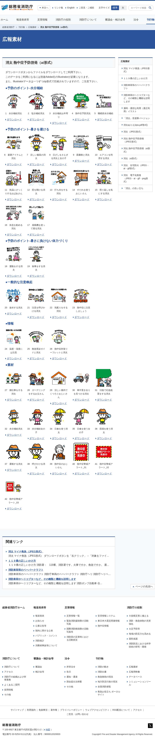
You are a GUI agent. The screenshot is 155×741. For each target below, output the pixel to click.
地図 (48, 729)
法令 (136, 19)
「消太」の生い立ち (133, 188)
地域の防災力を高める (140, 633)
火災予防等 (134, 628)
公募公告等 (40, 626)
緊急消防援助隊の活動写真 (77, 622)
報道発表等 (22, 19)
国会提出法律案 (74, 681)
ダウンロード (14, 119)
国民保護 (133, 638)
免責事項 (43, 710)
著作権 (54, 710)
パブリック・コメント (46, 635)
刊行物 (150, 19)
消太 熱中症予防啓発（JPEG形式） (134, 140)
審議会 (38, 666)
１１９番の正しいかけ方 (136, 78)
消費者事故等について (46, 645)
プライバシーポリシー (71, 710)
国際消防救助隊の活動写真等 (77, 630)
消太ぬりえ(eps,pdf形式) (135, 125)
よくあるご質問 (12, 684)
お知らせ (39, 621)
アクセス (8, 671)
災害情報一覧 (73, 616)
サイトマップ (17, 710)
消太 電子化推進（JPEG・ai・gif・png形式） (136, 178)
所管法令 (71, 666)
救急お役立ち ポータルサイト (109, 693)
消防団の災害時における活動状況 (77, 638)
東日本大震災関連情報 (109, 621)
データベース (135, 676)
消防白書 (102, 671)
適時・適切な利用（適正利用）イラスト (137, 110)
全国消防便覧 (104, 686)
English (71, 7)
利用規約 (31, 710)
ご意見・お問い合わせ (77, 714)
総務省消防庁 (8, 27)
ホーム (4, 19)
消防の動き (103, 666)
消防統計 (39, 640)
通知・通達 (72, 676)
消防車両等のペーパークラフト (137, 86)
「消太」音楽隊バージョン (137, 118)
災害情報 (42, 19)
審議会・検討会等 (115, 19)
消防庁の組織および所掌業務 (15, 678)
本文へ (45, 7)
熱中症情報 (103, 626)
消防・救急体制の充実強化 (140, 622)
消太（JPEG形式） (133, 131)
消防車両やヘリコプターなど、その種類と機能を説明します (137, 98)
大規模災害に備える (139, 616)
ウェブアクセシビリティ (97, 710)
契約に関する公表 (44, 630)
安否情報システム (106, 616)
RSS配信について (121, 710)
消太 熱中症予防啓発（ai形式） (137, 150)
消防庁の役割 (63, 19)
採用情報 (8, 689)
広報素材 (32, 27)
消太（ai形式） (131, 158)
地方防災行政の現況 (107, 681)
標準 (115, 7)
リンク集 (58, 7)
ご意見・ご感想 (86, 7)
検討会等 (39, 671)
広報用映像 (134, 671)
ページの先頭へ (142, 586)
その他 (7, 694)
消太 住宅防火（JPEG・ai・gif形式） (136, 167)
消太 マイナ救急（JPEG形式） (137, 70)
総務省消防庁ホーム (13, 607)
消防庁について (88, 19)
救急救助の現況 (105, 676)
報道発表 (39, 616)
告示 (69, 671)
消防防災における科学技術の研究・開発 (140, 645)
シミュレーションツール (140, 683)
